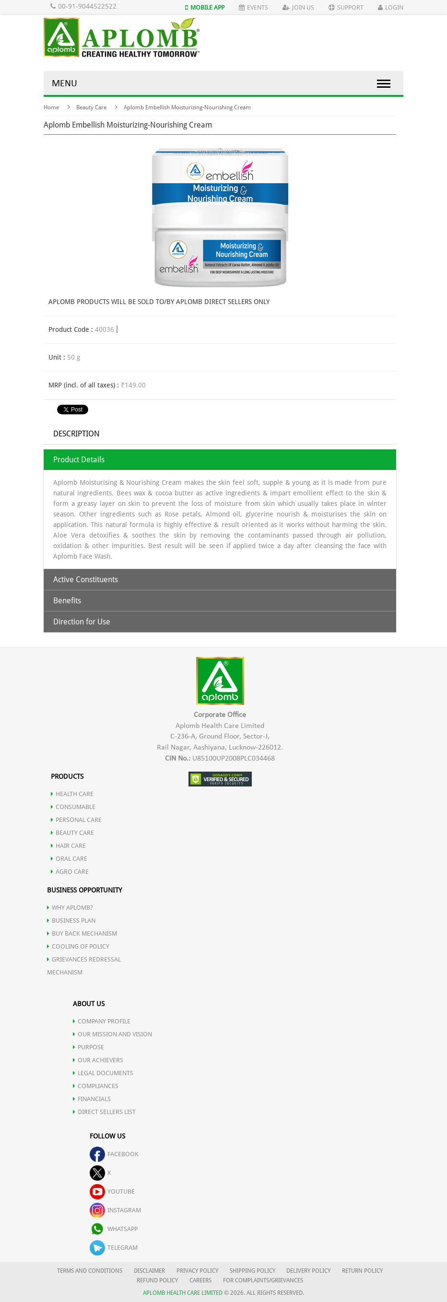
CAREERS (200, 1280)
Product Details (79, 459)
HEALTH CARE (72, 794)
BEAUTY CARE (72, 832)
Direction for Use (81, 621)
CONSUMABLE (73, 806)
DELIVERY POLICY (308, 1270)
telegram (114, 1247)
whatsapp (114, 1228)
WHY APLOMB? (70, 907)
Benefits (67, 600)
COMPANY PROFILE (101, 1021)
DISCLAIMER (149, 1270)
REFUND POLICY (157, 1280)
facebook (114, 1154)
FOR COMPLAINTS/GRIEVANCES (263, 1280)
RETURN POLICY (362, 1270)
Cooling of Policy (78, 946)
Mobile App (204, 7)
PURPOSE (88, 1047)
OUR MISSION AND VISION (112, 1034)
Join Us (298, 7)
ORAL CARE (69, 858)
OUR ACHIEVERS (98, 1060)
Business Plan (71, 920)
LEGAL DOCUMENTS (103, 1073)
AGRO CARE (70, 871)
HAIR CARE (68, 845)
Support (346, 7)
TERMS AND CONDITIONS (89, 1270)
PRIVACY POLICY (197, 1270)
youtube (112, 1191)
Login (390, 7)
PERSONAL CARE (76, 819)
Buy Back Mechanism (82, 933)
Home (51, 107)
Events (253, 7)
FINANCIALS (92, 1099)
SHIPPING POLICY (253, 1270)
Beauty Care (91, 107)
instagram (115, 1210)
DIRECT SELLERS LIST (104, 1111)
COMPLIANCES (95, 1086)
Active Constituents (85, 579)
